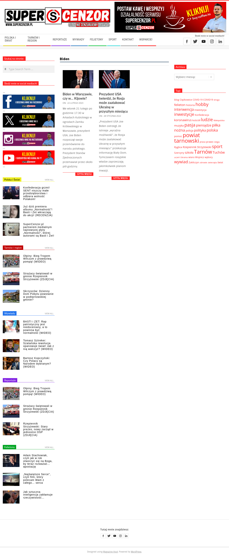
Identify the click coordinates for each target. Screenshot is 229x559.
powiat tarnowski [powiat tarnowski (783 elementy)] (187, 137)
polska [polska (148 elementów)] (212, 130)
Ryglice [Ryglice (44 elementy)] (178, 147)
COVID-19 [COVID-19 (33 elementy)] (197, 99)
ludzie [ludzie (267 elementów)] (207, 119)
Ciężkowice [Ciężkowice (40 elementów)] (186, 99)
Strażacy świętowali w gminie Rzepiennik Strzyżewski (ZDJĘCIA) (38, 276)
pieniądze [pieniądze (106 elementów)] (203, 125)
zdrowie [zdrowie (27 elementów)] (203, 162)
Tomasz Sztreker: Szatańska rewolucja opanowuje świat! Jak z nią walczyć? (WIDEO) (38, 344)
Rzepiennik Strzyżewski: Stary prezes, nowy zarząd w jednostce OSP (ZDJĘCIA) (38, 429)
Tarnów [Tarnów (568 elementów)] (203, 151)
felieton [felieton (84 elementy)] (179, 105)
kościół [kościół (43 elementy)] (196, 120)
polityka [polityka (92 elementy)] (200, 130)
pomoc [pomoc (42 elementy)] (178, 136)
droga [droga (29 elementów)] (217, 99)
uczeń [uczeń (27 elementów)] (177, 157)
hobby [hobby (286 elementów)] (201, 104)
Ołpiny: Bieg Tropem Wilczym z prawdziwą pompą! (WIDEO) (37, 258)
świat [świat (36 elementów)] (220, 162)
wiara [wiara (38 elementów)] (191, 157)
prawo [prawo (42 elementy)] (209, 141)
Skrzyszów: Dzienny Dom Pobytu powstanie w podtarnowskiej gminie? (38, 295)
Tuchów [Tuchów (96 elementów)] (219, 152)
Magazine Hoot (110, 551)
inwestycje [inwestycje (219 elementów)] (184, 114)
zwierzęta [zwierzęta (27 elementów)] (212, 162)
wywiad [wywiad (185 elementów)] (181, 161)
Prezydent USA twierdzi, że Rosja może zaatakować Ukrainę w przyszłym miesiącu (113, 103)
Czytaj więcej (84, 174)
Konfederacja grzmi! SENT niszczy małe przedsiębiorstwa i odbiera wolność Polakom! (36, 193)
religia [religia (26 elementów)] (217, 142)
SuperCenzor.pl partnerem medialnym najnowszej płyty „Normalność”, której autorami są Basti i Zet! (38, 230)
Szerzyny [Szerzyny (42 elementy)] (179, 152)
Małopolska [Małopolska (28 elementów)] (219, 120)
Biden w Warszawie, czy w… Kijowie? (77, 96)
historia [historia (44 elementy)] (190, 105)
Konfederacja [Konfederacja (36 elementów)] (202, 115)
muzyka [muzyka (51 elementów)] (179, 125)
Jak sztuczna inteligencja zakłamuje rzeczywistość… (38, 494)
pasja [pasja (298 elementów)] (189, 125)
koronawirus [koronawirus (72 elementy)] (183, 120)
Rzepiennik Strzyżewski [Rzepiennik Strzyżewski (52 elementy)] (197, 147)
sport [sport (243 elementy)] (217, 146)
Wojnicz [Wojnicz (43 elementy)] (199, 157)
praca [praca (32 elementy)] (202, 141)
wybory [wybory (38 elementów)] (209, 157)
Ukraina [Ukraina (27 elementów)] (184, 157)
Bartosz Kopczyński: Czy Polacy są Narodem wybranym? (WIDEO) (37, 362)
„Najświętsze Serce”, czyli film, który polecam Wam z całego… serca (37, 478)
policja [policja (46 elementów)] (189, 130)
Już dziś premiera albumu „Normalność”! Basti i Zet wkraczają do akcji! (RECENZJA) (38, 211)
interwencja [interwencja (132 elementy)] (184, 109)
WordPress (136, 551)
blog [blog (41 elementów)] (176, 99)
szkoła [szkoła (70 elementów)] (189, 152)
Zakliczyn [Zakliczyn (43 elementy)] (194, 162)
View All (49, 179)
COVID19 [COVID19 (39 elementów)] (208, 99)
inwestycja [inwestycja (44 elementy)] (200, 110)
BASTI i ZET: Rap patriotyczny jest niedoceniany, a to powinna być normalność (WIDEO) (37, 327)
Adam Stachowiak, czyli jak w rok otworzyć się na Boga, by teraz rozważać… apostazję (38, 461)
